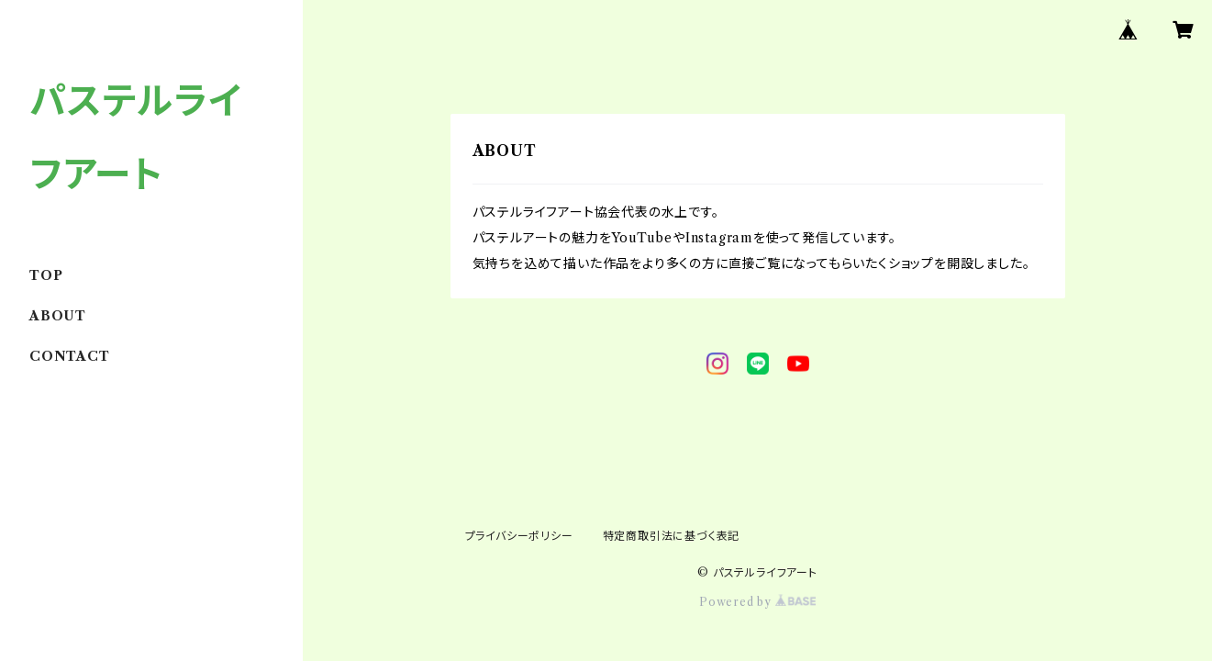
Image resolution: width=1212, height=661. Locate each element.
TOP (45, 275)
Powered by (757, 602)
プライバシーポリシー (519, 536)
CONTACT (69, 356)
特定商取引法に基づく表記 (671, 536)
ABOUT (57, 316)
